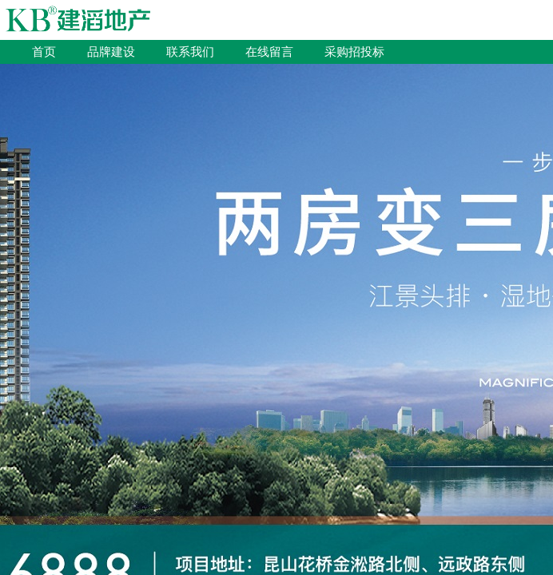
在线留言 (269, 52)
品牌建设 (111, 52)
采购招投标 (354, 52)
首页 (44, 52)
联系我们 (190, 52)
